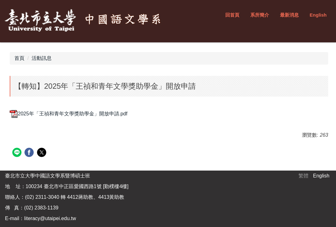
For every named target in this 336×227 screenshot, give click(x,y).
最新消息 (289, 15)
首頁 (19, 58)
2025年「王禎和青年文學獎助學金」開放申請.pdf (68, 113)
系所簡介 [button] (259, 15)
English (318, 15)
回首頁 (232, 15)
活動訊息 (42, 58)
